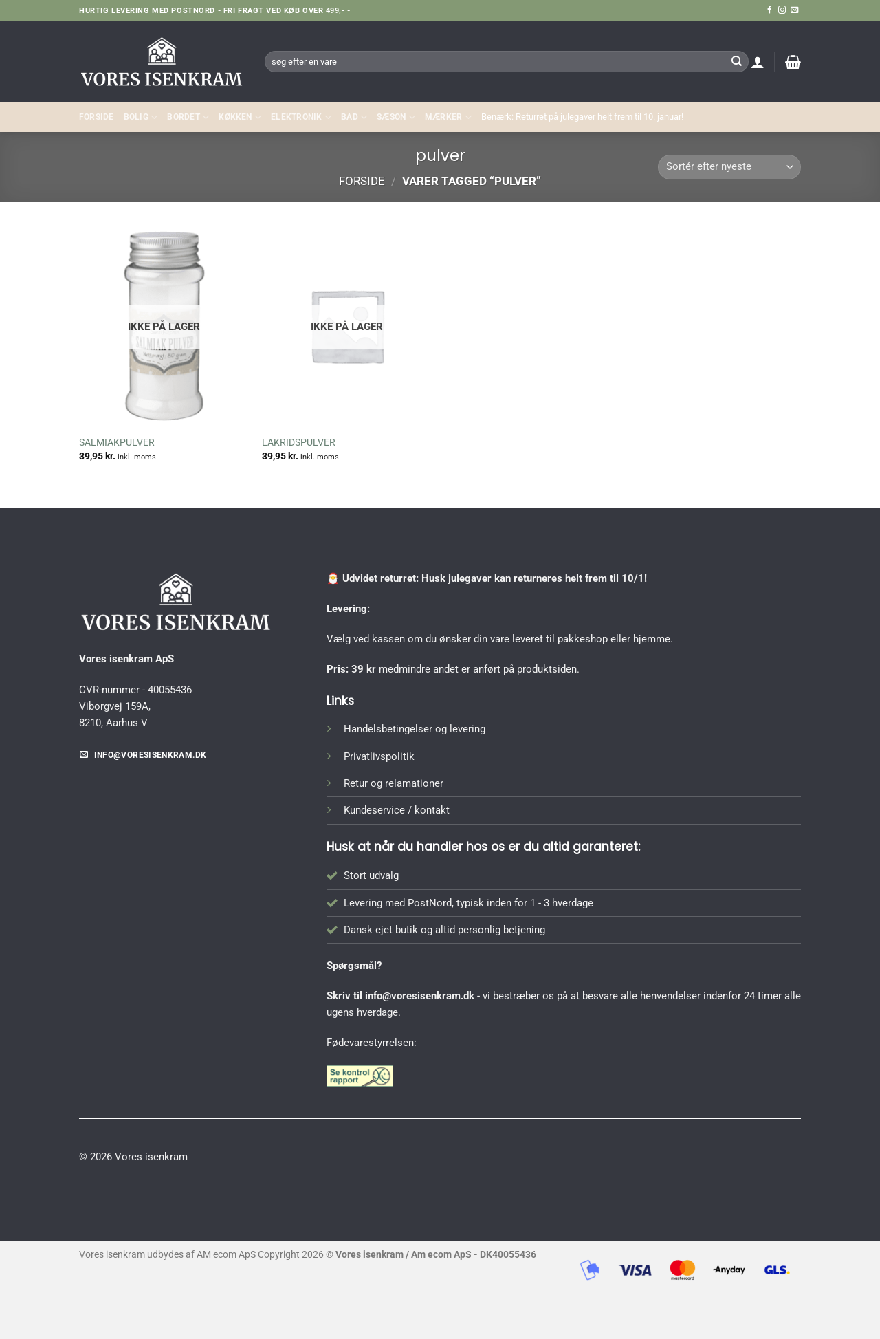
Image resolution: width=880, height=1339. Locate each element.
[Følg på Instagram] (782, 10)
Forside (96, 117)
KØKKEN (240, 117)
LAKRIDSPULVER (299, 442)
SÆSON (396, 117)
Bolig (141, 117)
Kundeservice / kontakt (397, 810)
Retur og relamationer (393, 783)
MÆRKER (448, 117)
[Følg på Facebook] (769, 10)
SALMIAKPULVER (117, 442)
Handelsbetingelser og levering (414, 729)
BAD (354, 117)
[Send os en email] (794, 10)
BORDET (188, 117)
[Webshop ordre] (729, 167)
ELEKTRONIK (301, 117)
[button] (757, 62)
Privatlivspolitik (379, 756)
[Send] (736, 61)
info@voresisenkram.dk (419, 996)
